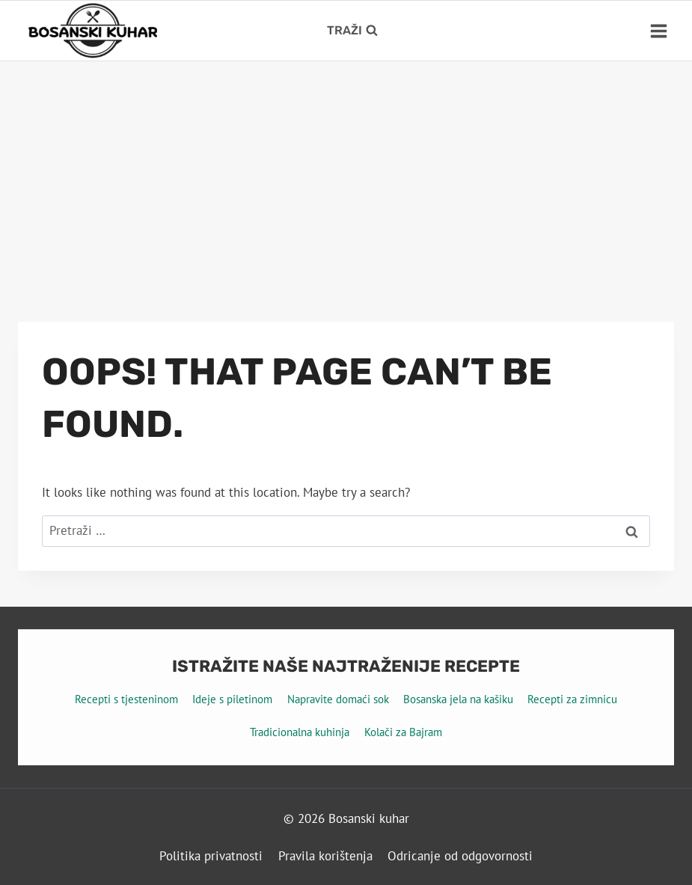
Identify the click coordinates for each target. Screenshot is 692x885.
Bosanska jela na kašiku (458, 699)
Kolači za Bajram (403, 732)
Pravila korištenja (325, 856)
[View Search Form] (352, 30)
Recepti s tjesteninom (126, 699)
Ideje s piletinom (232, 699)
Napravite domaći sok (338, 699)
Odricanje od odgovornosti (460, 856)
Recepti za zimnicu (572, 699)
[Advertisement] (346, 173)
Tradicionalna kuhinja (299, 732)
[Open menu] (658, 30)
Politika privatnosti (211, 856)
